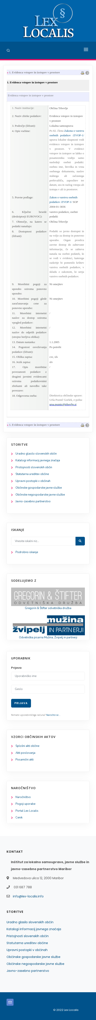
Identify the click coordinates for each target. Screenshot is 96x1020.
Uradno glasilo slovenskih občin (36, 454)
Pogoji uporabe (25, 804)
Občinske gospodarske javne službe (38, 488)
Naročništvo (23, 797)
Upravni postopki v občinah (32, 481)
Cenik (18, 818)
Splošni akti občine (27, 746)
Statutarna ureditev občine (32, 474)
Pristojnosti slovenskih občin (33, 467)
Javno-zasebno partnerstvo (33, 501)
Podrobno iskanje (26, 552)
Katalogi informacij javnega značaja (37, 460)
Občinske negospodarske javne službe (40, 495)
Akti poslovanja (25, 753)
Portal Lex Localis (26, 811)
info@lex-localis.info (28, 896)
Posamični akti (24, 760)
